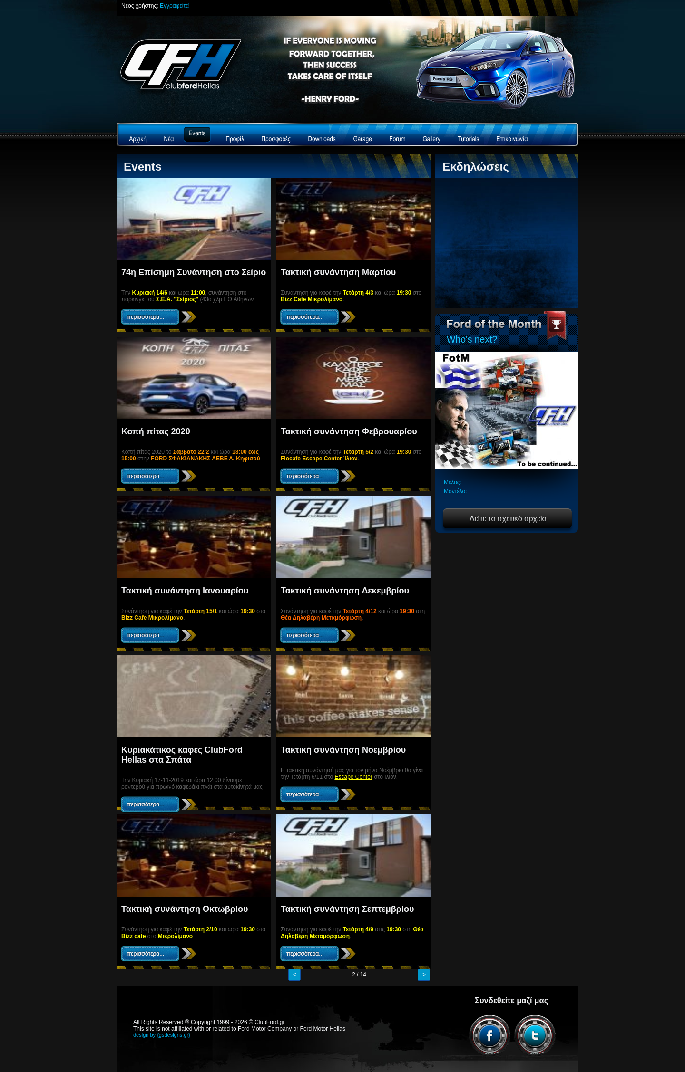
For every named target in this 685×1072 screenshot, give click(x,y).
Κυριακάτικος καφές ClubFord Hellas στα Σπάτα (182, 755)
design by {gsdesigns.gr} (161, 1035)
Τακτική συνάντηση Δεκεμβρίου (345, 590)
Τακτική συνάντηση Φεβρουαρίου (349, 431)
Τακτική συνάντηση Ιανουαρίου (184, 590)
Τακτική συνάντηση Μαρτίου (338, 272)
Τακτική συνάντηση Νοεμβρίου (343, 750)
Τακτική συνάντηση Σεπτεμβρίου (347, 909)
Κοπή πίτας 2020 (155, 431)
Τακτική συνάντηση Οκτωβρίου (184, 909)
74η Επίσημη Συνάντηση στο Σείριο (193, 272)
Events (143, 166)
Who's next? (472, 339)
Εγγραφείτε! (175, 5)
